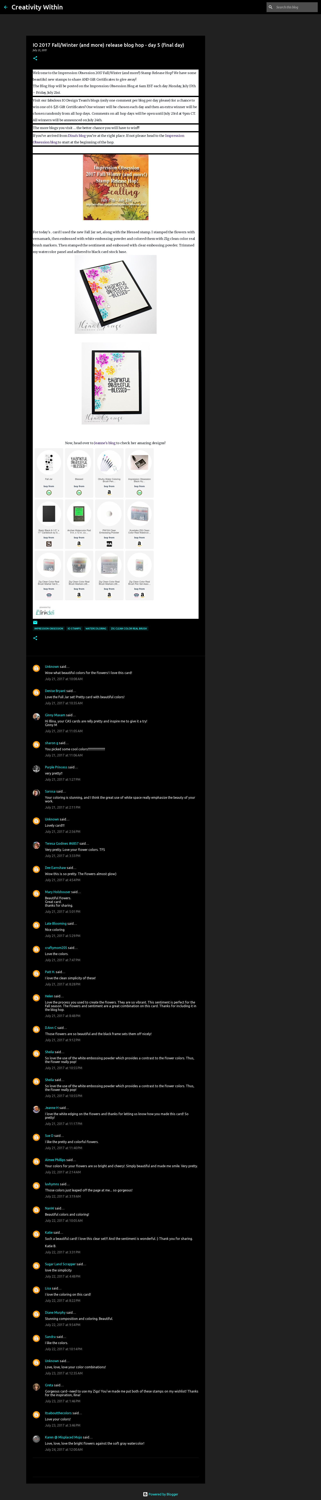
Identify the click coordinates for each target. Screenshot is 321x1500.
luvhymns (52, 1184)
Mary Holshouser (57, 892)
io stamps (74, 628)
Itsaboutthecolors (58, 1413)
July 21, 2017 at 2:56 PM (62, 831)
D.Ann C (51, 1028)
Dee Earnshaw (55, 868)
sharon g (51, 743)
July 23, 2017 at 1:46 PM (62, 1401)
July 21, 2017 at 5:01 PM (62, 911)
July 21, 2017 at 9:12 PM (62, 1040)
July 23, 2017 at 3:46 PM (62, 1425)
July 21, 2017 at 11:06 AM (64, 755)
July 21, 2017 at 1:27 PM (62, 779)
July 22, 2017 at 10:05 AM (64, 1220)
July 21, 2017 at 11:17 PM (63, 1124)
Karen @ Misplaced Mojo (63, 1437)
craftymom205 (56, 948)
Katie (49, 1232)
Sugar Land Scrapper (60, 1264)
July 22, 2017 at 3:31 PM (62, 1252)
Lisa (48, 1288)
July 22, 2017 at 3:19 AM (63, 1196)
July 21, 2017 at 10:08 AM (64, 679)
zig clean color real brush (129, 628)
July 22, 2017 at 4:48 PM (62, 1276)
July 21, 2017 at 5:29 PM (62, 936)
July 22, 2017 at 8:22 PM (62, 1300)
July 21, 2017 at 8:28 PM (62, 984)
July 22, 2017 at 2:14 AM (63, 1172)
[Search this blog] (296, 7)
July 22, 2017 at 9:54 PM (62, 1325)
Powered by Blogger (160, 1494)
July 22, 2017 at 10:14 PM (63, 1349)
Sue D (49, 1135)
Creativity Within (37, 7)
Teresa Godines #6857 (62, 843)
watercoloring (96, 628)
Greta (49, 1385)
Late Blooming (56, 923)
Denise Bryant (55, 691)
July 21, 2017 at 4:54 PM (62, 880)
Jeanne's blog (105, 443)
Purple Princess (56, 767)
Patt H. (50, 972)
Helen (49, 996)
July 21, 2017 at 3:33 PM (62, 856)
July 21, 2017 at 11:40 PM (63, 1148)
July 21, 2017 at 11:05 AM (64, 731)
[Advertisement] (226, 177)
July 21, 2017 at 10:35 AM (64, 703)
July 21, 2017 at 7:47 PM (62, 960)
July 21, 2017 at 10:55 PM (63, 1068)
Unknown (52, 666)
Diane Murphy (55, 1312)
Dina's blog (77, 136)
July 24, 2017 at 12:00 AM (64, 1449)
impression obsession (48, 628)
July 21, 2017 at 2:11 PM (62, 807)
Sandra (50, 1337)
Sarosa (50, 791)
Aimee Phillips (55, 1160)
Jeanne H (52, 1108)
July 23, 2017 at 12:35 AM (64, 1373)
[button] (35, 58)
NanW (49, 1208)
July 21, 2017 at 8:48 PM (62, 1016)
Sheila (49, 1052)
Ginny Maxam (55, 715)
